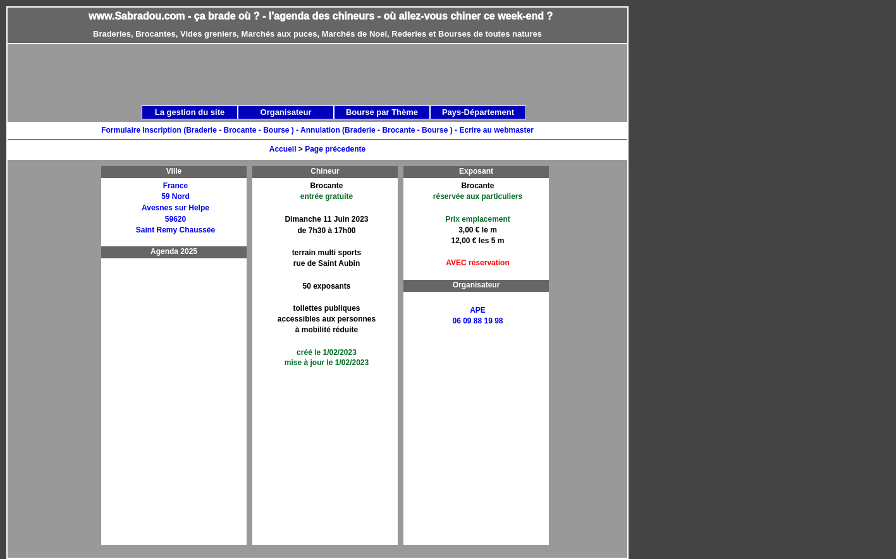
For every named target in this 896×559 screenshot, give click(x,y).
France (175, 185)
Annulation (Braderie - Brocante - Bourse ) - (379, 130)
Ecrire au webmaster (496, 130)
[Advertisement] (331, 73)
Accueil (283, 149)
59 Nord (175, 196)
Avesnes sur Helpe (175, 207)
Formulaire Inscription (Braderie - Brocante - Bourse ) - (200, 130)
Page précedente (335, 149)
